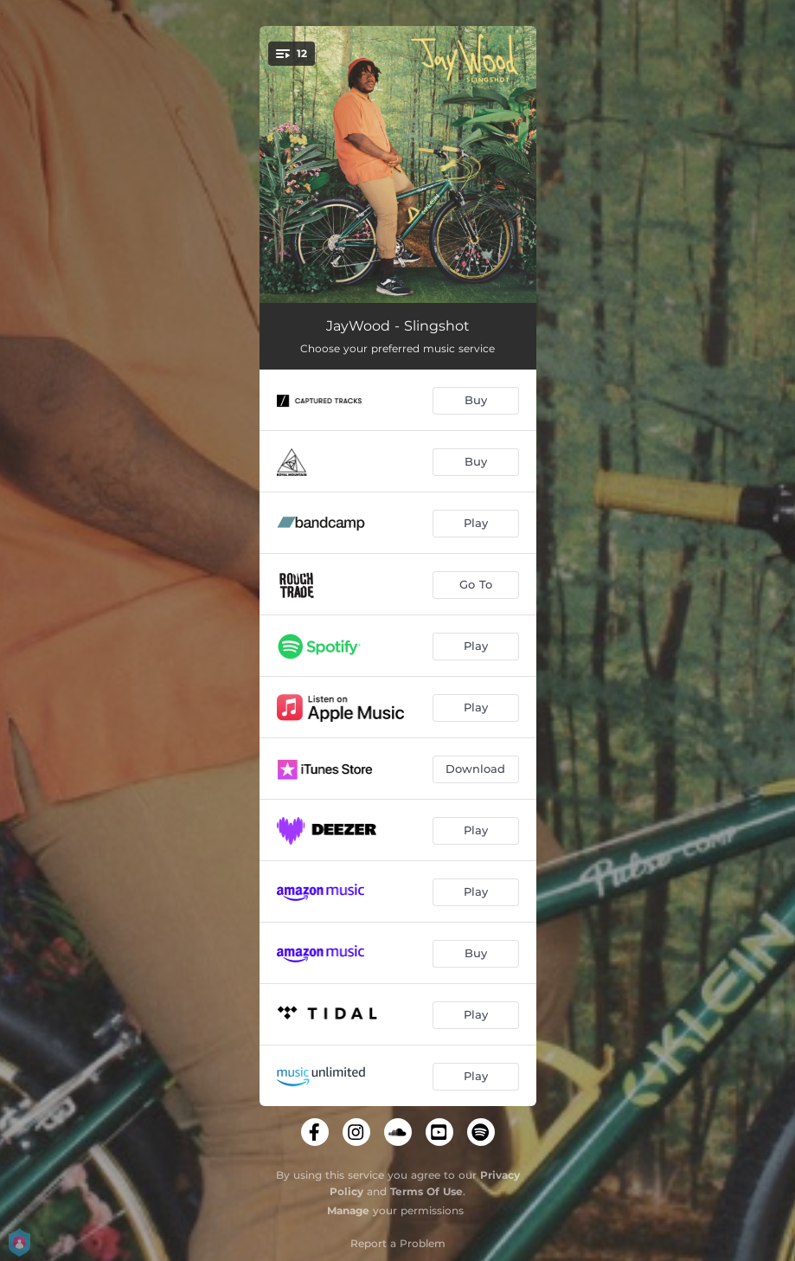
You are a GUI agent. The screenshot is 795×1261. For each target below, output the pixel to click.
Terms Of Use (426, 1191)
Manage (348, 1210)
